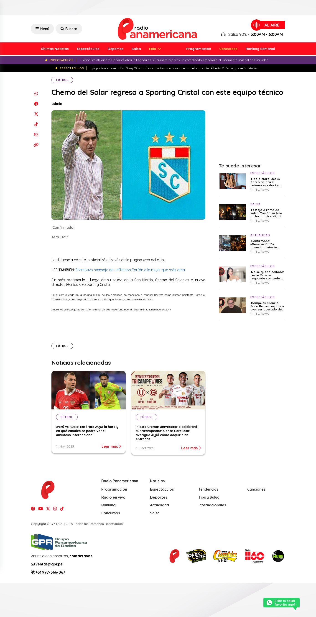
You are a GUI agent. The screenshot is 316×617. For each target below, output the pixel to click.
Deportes (115, 49)
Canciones (256, 489)
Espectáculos (88, 49)
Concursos (228, 49)
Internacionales (212, 505)
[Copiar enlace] (36, 145)
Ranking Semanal (260, 49)
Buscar (69, 28)
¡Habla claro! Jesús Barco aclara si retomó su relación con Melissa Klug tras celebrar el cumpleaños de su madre (266, 182)
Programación (198, 49)
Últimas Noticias (55, 49)
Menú (42, 28)
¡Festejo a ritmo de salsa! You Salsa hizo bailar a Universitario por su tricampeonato (266, 213)
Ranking (108, 505)
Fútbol (62, 80)
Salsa (136, 49)
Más (153, 49)
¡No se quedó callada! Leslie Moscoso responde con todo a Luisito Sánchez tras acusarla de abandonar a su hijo (267, 275)
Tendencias (208, 489)
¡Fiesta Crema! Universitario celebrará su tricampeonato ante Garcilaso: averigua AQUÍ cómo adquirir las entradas (166, 433)
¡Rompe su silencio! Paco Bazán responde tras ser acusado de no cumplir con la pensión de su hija (267, 306)
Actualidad (159, 505)
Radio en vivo (113, 497)
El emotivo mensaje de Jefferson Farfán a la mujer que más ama (130, 270)
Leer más (111, 446)
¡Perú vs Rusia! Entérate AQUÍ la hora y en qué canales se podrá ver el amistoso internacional (87, 431)
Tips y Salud (209, 497)
